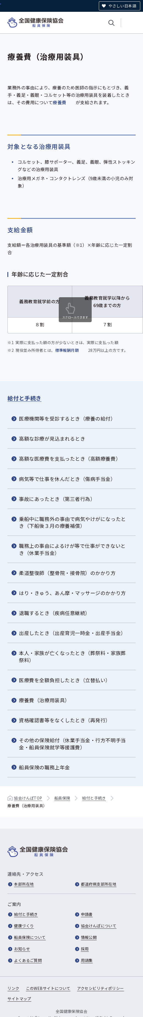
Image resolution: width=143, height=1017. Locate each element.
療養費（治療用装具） (44, 700)
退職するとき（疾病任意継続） (54, 612)
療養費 (59, 102)
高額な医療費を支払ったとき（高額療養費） (70, 458)
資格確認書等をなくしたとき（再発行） (65, 720)
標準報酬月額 (67, 350)
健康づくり (24, 925)
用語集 (87, 960)
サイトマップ (19, 998)
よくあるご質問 (28, 960)
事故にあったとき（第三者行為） (57, 498)
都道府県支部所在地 (99, 884)
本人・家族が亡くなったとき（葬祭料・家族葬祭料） (72, 656)
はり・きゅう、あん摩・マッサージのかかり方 (72, 592)
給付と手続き (24, 398)
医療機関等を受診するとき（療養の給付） (67, 418)
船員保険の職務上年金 (44, 767)
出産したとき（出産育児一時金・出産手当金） (72, 632)
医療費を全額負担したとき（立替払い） (65, 680)
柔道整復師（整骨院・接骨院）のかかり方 (67, 572)
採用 (85, 948)
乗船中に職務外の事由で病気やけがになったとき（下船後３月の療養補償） (72, 522)
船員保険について (30, 937)
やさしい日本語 (122, 6)
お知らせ (22, 948)
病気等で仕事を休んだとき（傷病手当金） (67, 478)
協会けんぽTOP (28, 798)
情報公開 (89, 937)
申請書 (87, 914)
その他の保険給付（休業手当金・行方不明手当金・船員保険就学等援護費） (72, 743)
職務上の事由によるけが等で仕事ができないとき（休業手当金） (72, 549)
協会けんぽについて (99, 925)
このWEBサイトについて (48, 988)
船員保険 (62, 798)
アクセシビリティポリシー (100, 988)
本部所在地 (24, 884)
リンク (13, 988)
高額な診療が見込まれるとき (52, 438)
